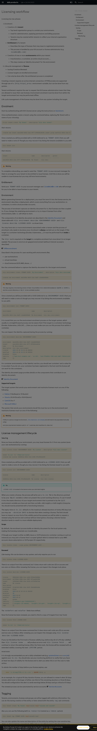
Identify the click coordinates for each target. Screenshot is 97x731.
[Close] (95, 727)
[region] (48, 727)
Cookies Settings (83, 727)
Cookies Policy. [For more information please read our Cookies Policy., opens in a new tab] (48, 729)
